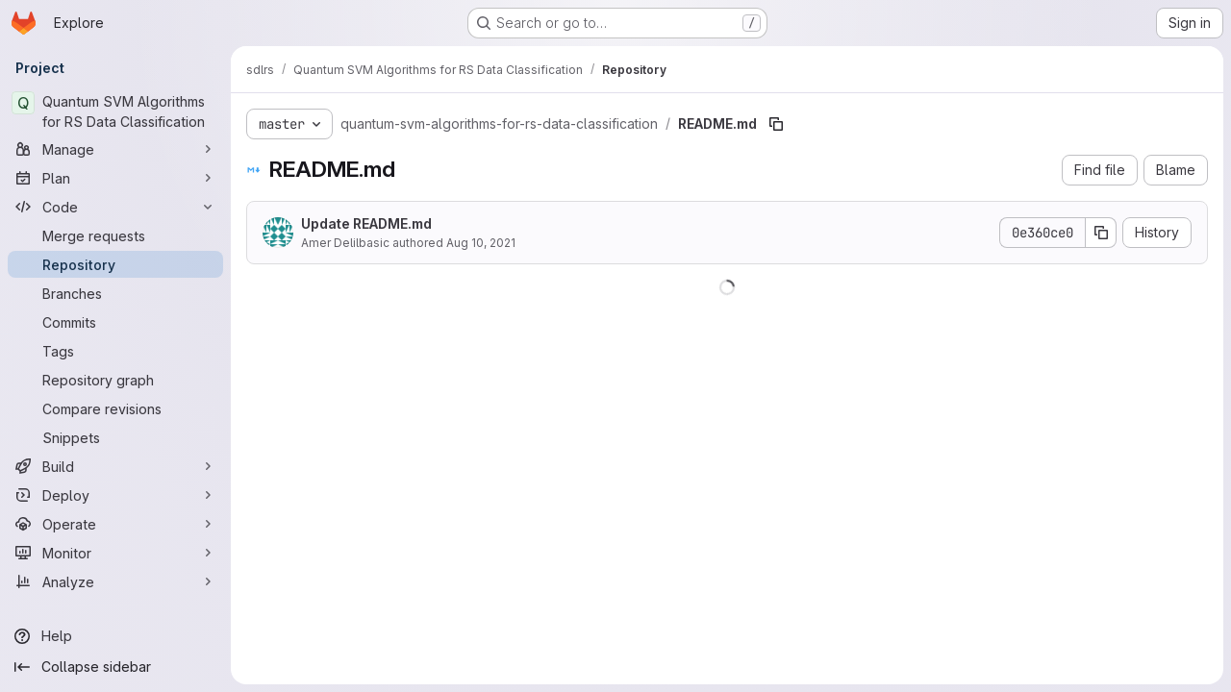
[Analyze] (115, 581)
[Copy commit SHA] (1101, 232)
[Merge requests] (115, 235)
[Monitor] (115, 552)
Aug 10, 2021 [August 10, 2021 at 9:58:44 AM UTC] (480, 242)
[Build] (115, 466)
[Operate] (115, 523)
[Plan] (115, 177)
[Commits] (115, 322)
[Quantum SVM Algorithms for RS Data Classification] (115, 111)
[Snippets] (115, 437)
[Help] (115, 636)
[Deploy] (115, 495)
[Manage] (115, 149)
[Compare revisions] (115, 408)
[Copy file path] (776, 124)
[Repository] (115, 264)
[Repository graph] (115, 379)
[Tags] (115, 350)
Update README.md (366, 223)
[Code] (115, 206)
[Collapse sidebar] (115, 667)
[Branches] (115, 293)
